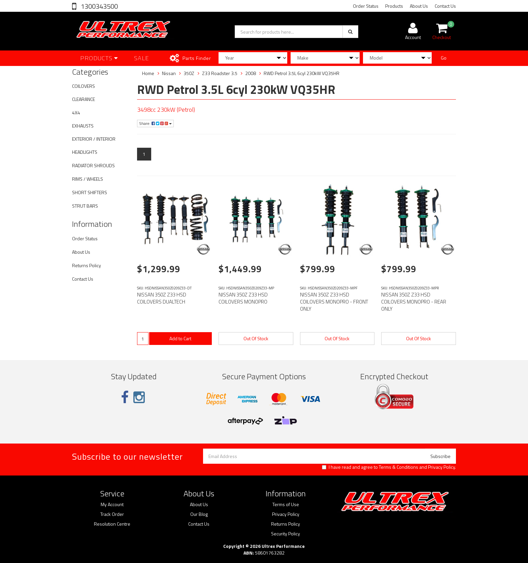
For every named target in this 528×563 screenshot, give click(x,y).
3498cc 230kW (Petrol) (166, 109)
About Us (419, 5)
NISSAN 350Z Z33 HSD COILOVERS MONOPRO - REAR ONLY (413, 302)
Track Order (112, 514)
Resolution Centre (112, 524)
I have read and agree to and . (389, 467)
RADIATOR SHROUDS (93, 165)
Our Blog (199, 514)
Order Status (365, 5)
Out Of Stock (255, 338)
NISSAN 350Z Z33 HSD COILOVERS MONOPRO (243, 298)
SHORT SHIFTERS (89, 192)
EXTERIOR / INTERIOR (94, 138)
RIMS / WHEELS (87, 178)
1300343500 (98, 6)
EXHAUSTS (83, 125)
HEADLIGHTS (84, 151)
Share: (155, 123)
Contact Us (445, 5)
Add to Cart (180, 338)
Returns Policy (86, 265)
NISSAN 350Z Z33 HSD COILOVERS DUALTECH (161, 298)
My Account (112, 504)
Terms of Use (285, 504)
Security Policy (285, 533)
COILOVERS (83, 86)
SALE (141, 58)
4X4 (76, 112)
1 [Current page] (144, 153)
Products (394, 5)
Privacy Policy (441, 466)
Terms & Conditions (398, 466)
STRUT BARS (85, 205)
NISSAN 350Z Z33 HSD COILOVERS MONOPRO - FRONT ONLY (334, 302)
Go (444, 57)
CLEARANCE (83, 99)
